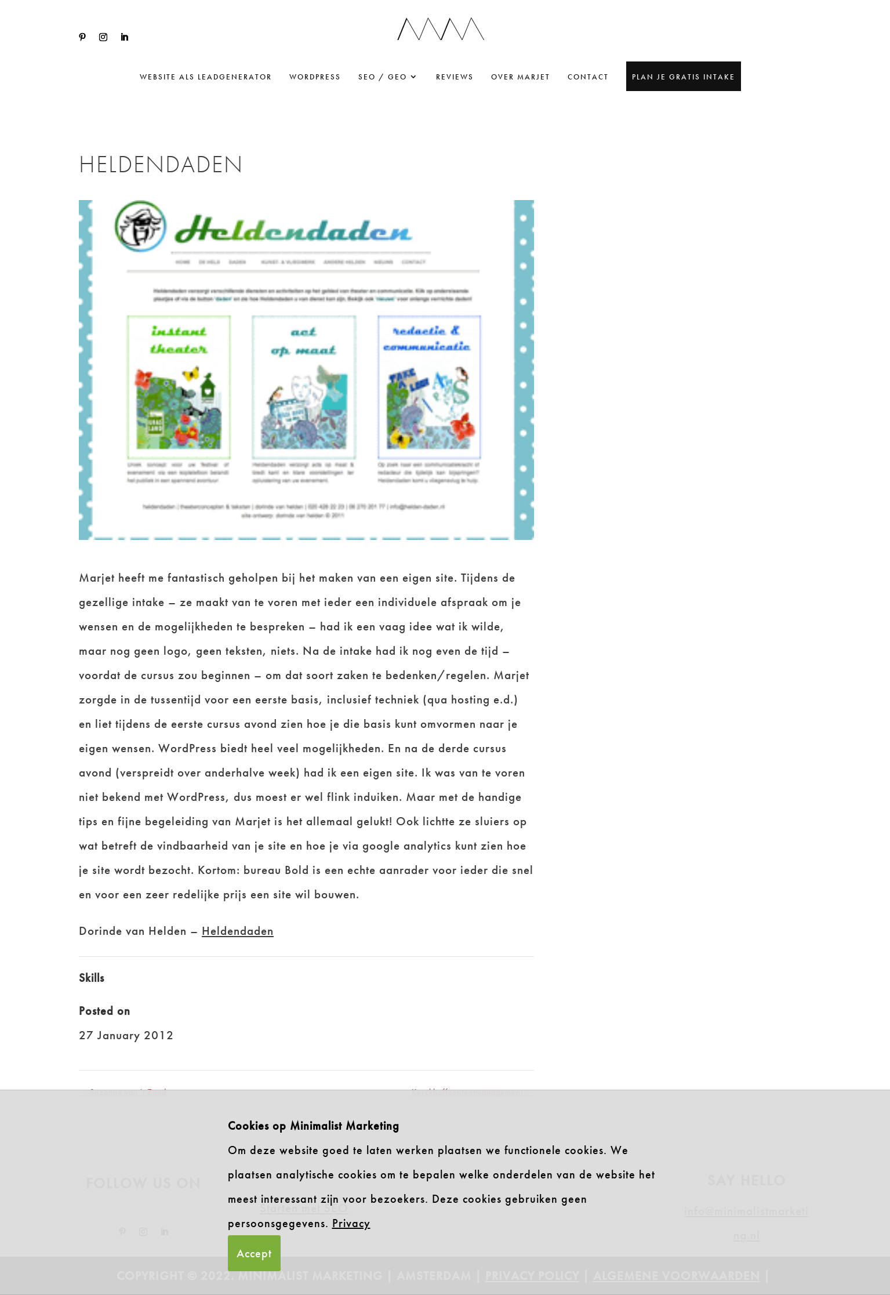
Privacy (351, 1223)
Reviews (455, 77)
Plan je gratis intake (683, 77)
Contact (588, 77)
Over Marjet (520, 77)
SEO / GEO (382, 77)
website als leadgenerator (206, 77)
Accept (254, 1253)
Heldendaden (238, 930)
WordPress (315, 77)
